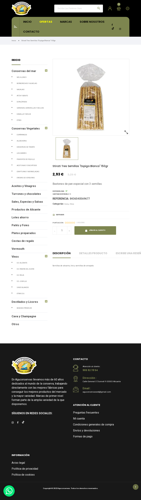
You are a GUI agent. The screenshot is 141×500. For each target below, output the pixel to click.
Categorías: (58, 204)
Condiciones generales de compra (93, 424)
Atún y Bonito (22, 96)
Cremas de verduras (26, 178)
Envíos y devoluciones (86, 430)
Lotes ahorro (20, 217)
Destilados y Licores (25, 301)
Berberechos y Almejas (27, 83)
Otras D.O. (21, 293)
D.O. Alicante (22, 263)
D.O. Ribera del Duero (25, 269)
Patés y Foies (20, 225)
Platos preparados (24, 233)
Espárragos (22, 135)
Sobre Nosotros (92, 22)
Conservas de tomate (26, 147)
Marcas (66, 22)
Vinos (15, 256)
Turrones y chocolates (26, 193)
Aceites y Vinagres (24, 186)
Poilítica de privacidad (25, 468)
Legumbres (21, 153)
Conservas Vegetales (26, 128)
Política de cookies (23, 474)
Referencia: (61, 198)
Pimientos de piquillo (26, 159)
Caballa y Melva (24, 114)
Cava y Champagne (24, 316)
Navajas (20, 89)
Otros (19, 120)
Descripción (62, 253)
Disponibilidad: (58, 191)
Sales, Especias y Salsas (27, 201)
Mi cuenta (79, 418)
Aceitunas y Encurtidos (27, 165)
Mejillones (21, 77)
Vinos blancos (23, 287)
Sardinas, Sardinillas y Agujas (30, 108)
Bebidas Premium (24, 308)
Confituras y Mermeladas (28, 171)
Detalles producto (93, 253)
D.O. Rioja (20, 275)
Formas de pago (83, 436)
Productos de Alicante (26, 209)
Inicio (27, 22)
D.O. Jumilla (22, 281)
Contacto (31, 32)
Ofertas (45, 22)
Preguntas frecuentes (86, 412)
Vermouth (18, 248)
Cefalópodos (22, 102)
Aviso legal (18, 462)
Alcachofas (22, 141)
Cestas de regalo (23, 241)
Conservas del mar (24, 71)
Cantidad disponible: (61, 194)
